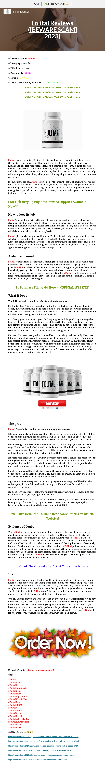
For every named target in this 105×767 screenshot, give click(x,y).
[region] (52, 4)
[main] (52, 30)
